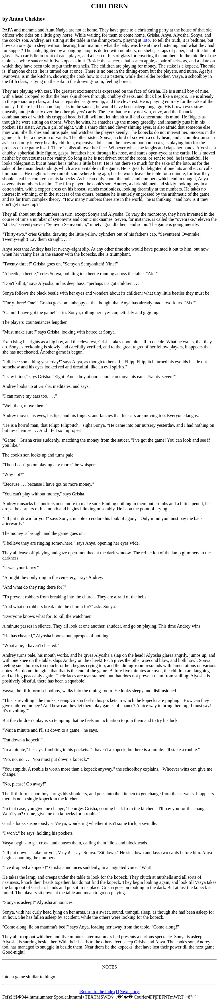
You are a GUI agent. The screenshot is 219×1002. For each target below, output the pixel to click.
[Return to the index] (98, 991)
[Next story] (129, 991)
